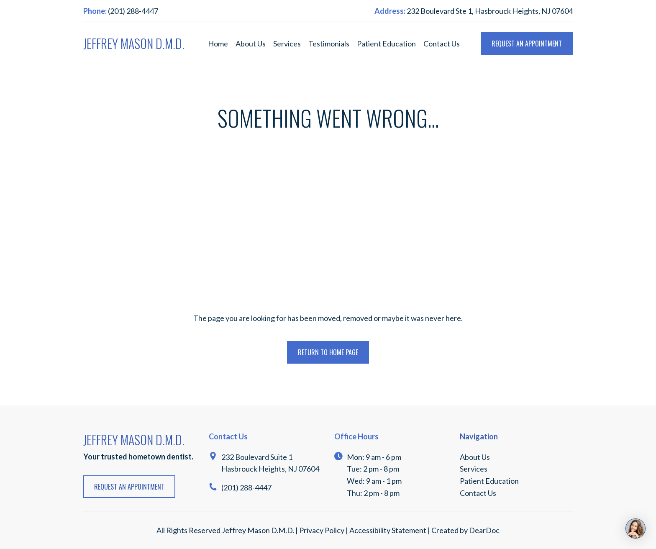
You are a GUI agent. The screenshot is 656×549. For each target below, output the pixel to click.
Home (218, 43)
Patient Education (386, 43)
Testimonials (328, 43)
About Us (251, 43)
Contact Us (441, 43)
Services (287, 43)
